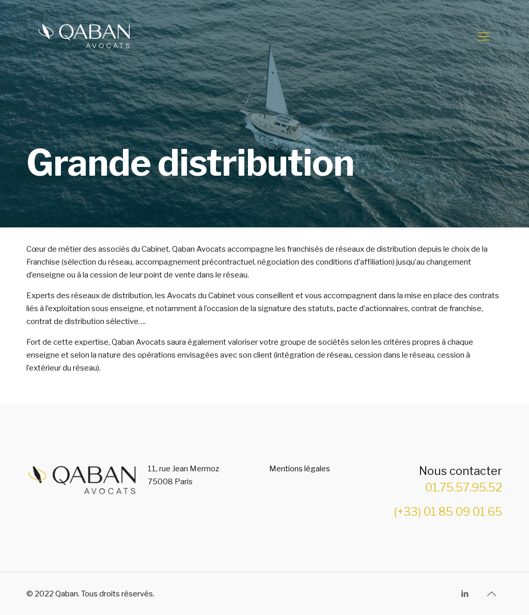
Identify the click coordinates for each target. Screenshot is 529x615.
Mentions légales (299, 468)
